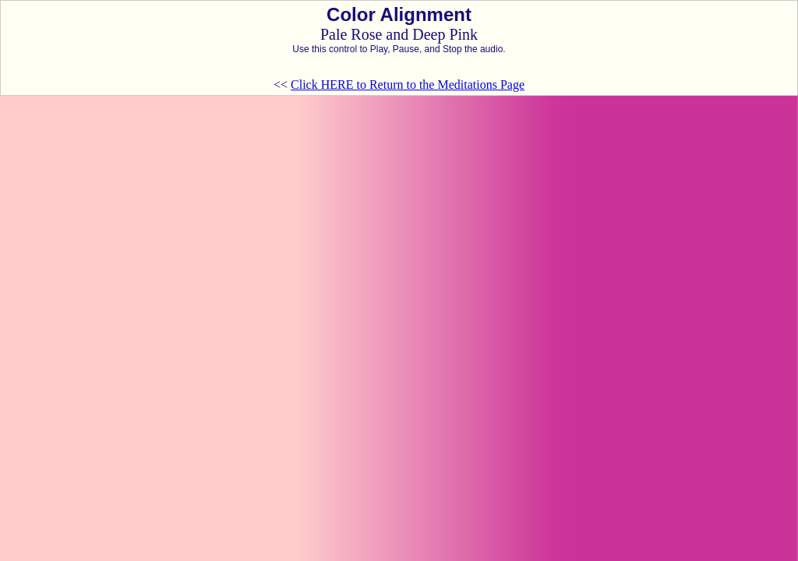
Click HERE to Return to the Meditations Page (407, 84)
